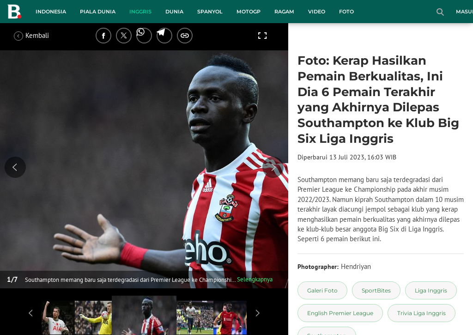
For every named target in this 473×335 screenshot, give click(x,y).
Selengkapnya (255, 279)
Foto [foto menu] (346, 11)
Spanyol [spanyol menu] (210, 11)
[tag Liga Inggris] (431, 290)
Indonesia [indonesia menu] (51, 11)
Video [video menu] (316, 11)
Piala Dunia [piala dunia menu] (97, 11)
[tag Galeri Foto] (322, 290)
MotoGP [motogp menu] (248, 11)
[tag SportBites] (376, 290)
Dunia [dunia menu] (174, 11)
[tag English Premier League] (340, 313)
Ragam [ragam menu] (284, 11)
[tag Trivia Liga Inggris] (421, 313)
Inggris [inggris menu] (140, 11)
